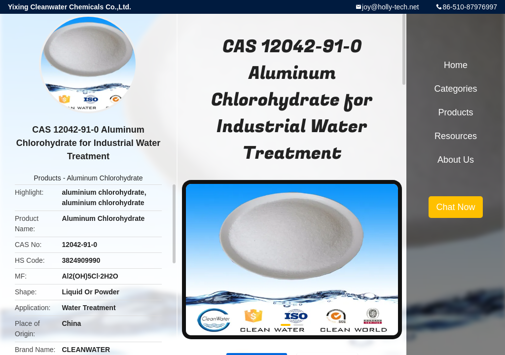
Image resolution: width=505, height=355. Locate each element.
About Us (455, 160)
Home (456, 65)
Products (47, 178)
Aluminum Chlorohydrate (105, 178)
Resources (455, 136)
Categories (455, 89)
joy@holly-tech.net (390, 7)
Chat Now (455, 207)
